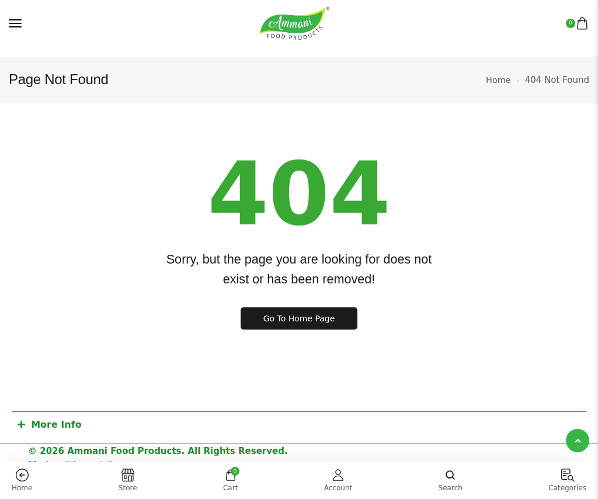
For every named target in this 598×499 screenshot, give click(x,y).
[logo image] (294, 23)
